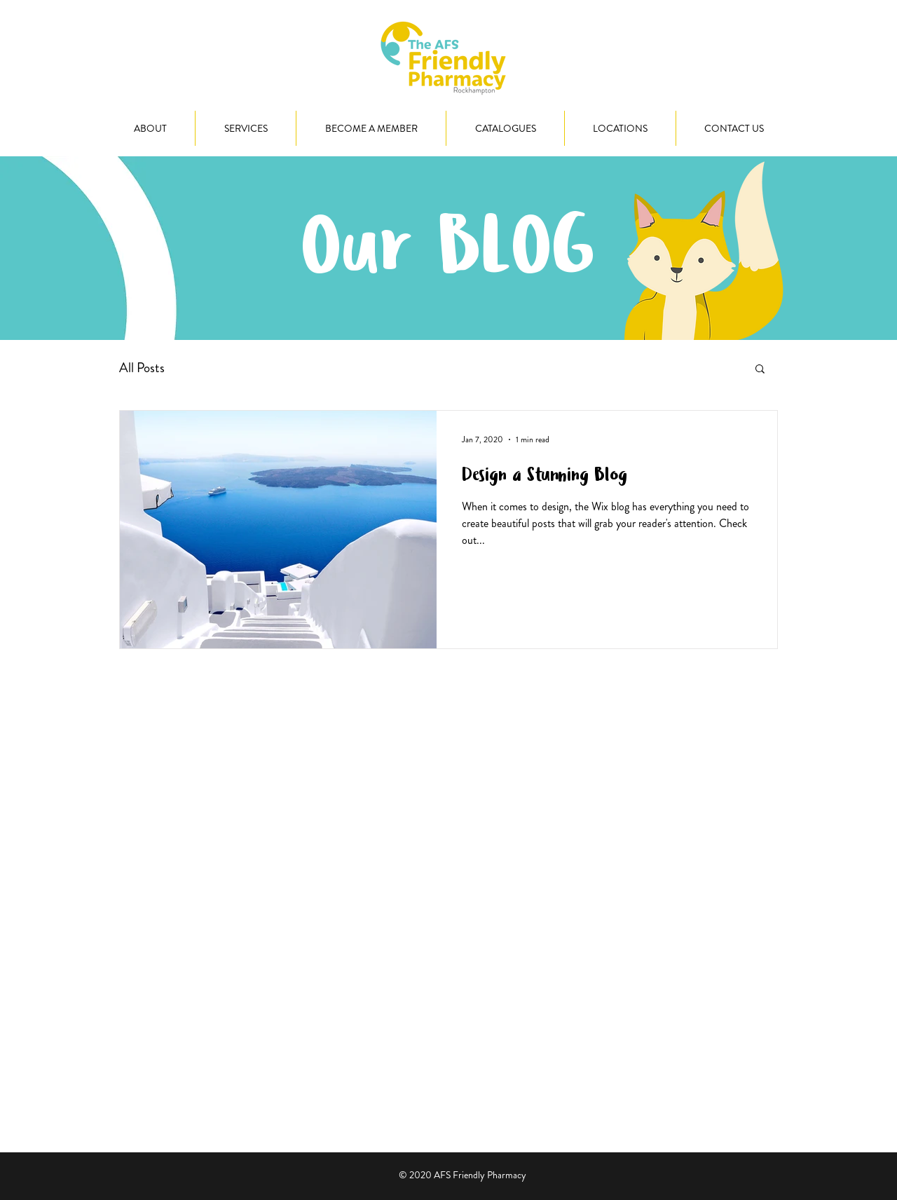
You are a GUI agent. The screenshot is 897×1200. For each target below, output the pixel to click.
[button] (760, 369)
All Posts (142, 368)
